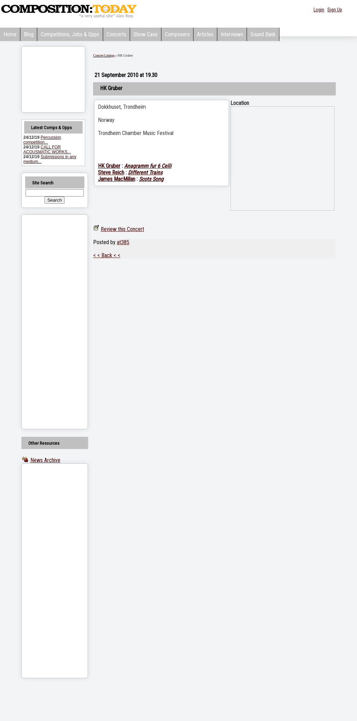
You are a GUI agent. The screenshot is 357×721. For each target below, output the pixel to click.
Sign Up (334, 9)
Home (10, 34)
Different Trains (145, 172)
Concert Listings (104, 55)
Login (319, 9)
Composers (177, 34)
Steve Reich (111, 172)
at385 (123, 242)
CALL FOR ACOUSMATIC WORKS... (47, 149)
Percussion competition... (42, 140)
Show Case (145, 34)
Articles (205, 34)
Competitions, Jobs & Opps (70, 34)
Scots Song (151, 179)
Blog (28, 34)
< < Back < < (106, 255)
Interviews (232, 34)
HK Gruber (109, 166)
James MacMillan (116, 179)
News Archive (45, 460)
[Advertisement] (46, 321)
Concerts (116, 34)
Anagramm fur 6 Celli (147, 166)
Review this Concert (122, 229)
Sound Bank (263, 34)
